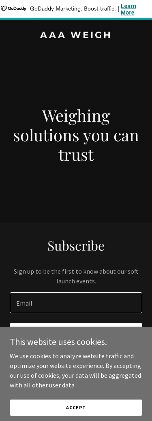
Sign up (76, 334)
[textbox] (76, 302)
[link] (76, 36)
